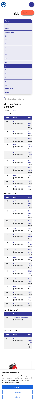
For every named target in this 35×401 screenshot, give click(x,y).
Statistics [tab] (8, 92)
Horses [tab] (7, 25)
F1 (6, 43)
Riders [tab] (7, 21)
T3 (6, 73)
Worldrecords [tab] (9, 88)
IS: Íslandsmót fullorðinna (31, 340)
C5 (6, 40)
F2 (6, 47)
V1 (6, 81)
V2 (6, 85)
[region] (17, 385)
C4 (6, 36)
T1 (6, 66)
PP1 (6, 62)
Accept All (18, 387)
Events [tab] (7, 28)
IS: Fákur (30, 181)
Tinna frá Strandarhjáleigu (20, 317)
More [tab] (14, 110)
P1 (6, 51)
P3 (6, 58)
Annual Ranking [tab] (9, 32)
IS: (28, 303)
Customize (17, 392)
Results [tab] (7, 110)
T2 (6, 70)
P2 (6, 55)
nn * (14, 121)
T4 (6, 77)
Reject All (17, 397)
